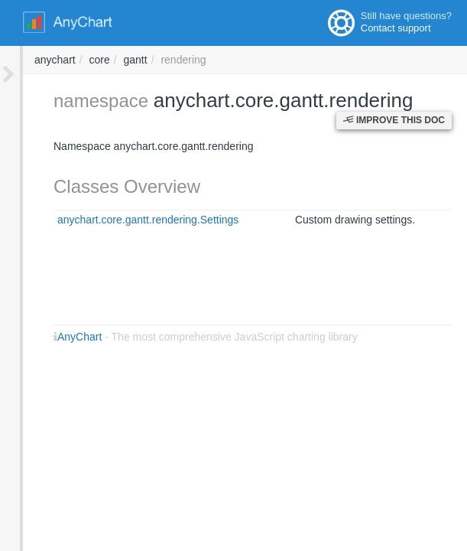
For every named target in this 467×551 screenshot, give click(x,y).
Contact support (396, 28)
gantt (342, 60)
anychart (261, 60)
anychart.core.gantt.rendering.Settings (125, 220)
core (305, 60)
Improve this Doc (394, 120)
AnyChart (56, 337)
